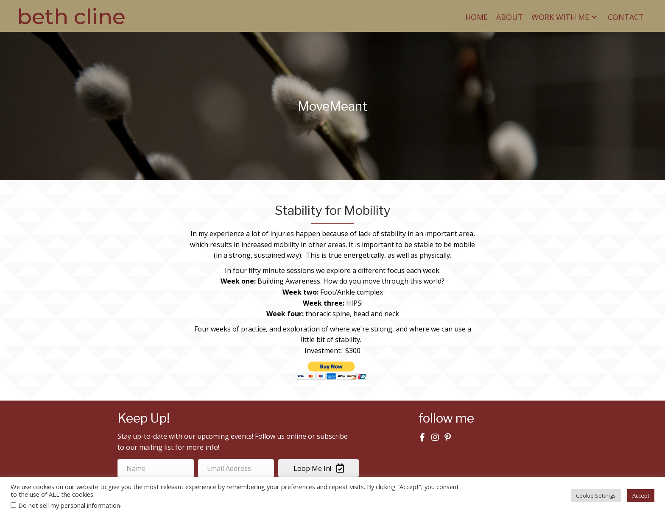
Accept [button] (640, 495)
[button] (594, 17)
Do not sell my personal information (69, 505)
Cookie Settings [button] (596, 495)
